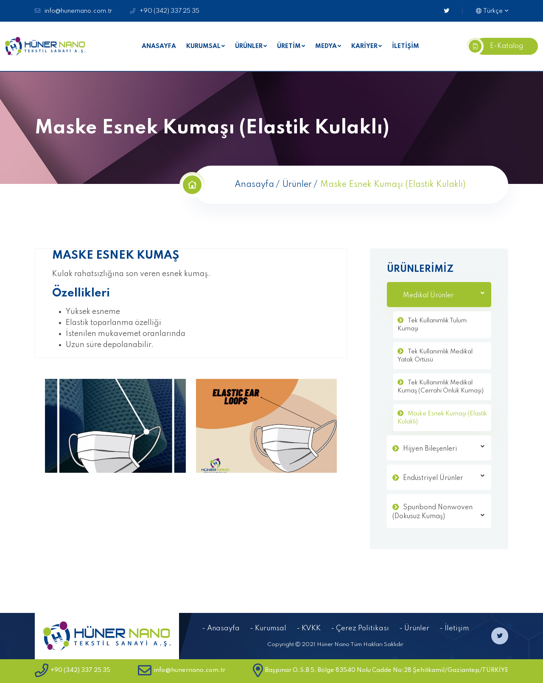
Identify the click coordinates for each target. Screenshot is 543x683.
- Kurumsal (268, 628)
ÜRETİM (289, 46)
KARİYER (364, 46)
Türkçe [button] (489, 11)
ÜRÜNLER (249, 46)
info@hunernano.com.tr (78, 11)
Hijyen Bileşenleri (443, 447)
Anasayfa (254, 185)
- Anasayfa (221, 628)
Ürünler (297, 185)
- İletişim (454, 628)
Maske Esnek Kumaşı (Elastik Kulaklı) (442, 418)
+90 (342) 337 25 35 (169, 11)
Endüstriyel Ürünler (443, 477)
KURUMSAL (203, 46)
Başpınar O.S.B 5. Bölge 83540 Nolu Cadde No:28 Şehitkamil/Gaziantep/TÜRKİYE (380, 670)
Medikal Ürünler (443, 294)
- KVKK (309, 628)
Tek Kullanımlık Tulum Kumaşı (432, 325)
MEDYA (326, 46)
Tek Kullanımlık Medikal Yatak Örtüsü (435, 356)
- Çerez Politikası (360, 628)
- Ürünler (414, 628)
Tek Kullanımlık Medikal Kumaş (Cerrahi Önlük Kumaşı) (440, 387)
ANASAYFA (159, 46)
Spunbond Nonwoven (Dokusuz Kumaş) (438, 512)
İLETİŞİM (405, 46)
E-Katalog (499, 46)
